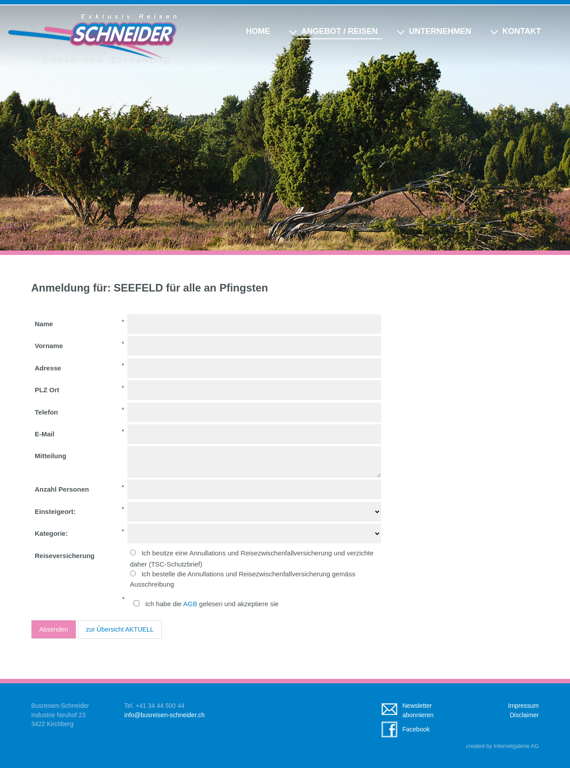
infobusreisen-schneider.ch (164, 715)
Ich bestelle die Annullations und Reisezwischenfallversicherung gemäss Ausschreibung (242, 579)
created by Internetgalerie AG (502, 746)
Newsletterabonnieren (418, 710)
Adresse (48, 368)
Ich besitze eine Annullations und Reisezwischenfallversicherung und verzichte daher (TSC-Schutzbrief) (252, 558)
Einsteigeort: (55, 511)
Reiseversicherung (64, 555)
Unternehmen (440, 31)
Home (258, 31)
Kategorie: (51, 533)
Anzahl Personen (62, 489)
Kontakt (521, 31)
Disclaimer (524, 715)
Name (44, 324)
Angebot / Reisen (339, 31)
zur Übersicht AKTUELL (120, 629)
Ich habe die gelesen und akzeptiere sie (211, 604)
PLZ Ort (47, 390)
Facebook (416, 729)
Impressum (523, 705)
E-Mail (44, 434)
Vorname (49, 345)
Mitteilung (50, 456)
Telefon (46, 412)
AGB (190, 604)
